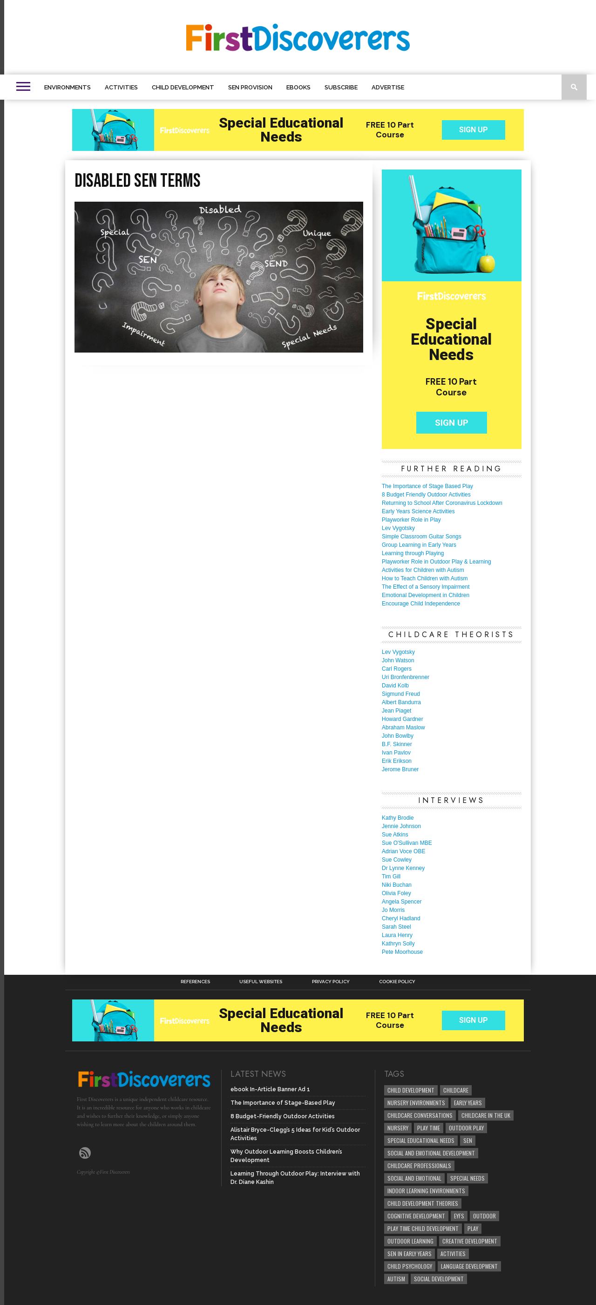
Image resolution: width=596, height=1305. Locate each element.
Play (472, 1228)
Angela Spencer (401, 901)
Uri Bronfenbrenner (405, 677)
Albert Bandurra (401, 702)
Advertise (388, 87)
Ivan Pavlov (396, 752)
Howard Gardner (402, 719)
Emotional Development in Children (425, 595)
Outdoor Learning (410, 1241)
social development (439, 1279)
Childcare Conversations (420, 1115)
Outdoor (484, 1216)
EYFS (459, 1216)
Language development (469, 1266)
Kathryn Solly (398, 943)
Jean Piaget (396, 710)
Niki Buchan (397, 885)
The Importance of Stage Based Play (427, 486)
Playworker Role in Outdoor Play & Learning (436, 561)
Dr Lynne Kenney (403, 868)
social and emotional (414, 1178)
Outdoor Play (466, 1128)
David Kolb (395, 685)
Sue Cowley (397, 859)
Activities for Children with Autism (423, 570)
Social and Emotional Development (431, 1153)
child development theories (422, 1203)
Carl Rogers (397, 669)
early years (468, 1103)
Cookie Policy (397, 981)
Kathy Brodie (398, 818)
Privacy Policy (331, 981)
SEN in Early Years (409, 1253)
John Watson (398, 660)
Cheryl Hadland (401, 918)
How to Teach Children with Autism (425, 578)
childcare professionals (419, 1165)
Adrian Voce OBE (403, 851)
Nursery (397, 1128)
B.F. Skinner (397, 744)
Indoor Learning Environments (426, 1191)
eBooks (298, 87)
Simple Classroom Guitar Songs (421, 536)
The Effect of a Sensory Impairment (426, 587)
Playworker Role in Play (411, 520)
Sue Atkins (395, 834)
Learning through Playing (413, 553)
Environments (67, 87)
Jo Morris (393, 910)
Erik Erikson (397, 761)
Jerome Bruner (400, 769)
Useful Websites (260, 981)
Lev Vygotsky (398, 528)
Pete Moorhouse (402, 952)
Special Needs (467, 1178)
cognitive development (416, 1216)
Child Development (183, 87)
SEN (467, 1140)
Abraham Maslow (403, 727)
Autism (396, 1279)
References (195, 981)
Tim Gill (391, 876)
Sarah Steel (396, 927)
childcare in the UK (485, 1115)
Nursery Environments (416, 1103)
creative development (469, 1241)
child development (410, 1090)
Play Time (428, 1128)
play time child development (423, 1228)
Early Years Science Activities (418, 511)
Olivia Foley (396, 893)
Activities (121, 87)
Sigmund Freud (401, 694)
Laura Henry (397, 935)
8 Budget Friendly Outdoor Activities (426, 494)
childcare (455, 1090)
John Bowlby (397, 736)
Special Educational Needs (420, 1140)
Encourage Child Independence (421, 603)
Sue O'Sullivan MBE (407, 843)
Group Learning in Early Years (419, 545)
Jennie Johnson (401, 826)
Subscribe (341, 87)
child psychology (409, 1266)
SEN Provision (250, 87)
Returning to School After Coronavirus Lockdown (442, 503)
